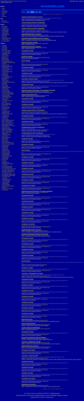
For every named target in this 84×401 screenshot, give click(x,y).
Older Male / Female (6, 144)
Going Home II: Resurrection (28, 46)
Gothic (3, 105)
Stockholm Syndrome (6, 163)
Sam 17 (23, 60)
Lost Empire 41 (25, 307)
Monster (4, 138)
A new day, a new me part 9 (28, 94)
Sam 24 (23, 261)
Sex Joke (4, 39)
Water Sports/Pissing (6, 186)
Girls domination (5, 104)
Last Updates (5, 11)
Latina (3, 117)
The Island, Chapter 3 (26, 327)
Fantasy (4, 31)
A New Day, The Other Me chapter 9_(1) (30, 16)
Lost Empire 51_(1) (26, 185)
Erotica (3, 86)
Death (3, 79)
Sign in (10, 2)
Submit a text (59, 395)
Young (3, 190)
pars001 (31, 50)
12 (60, 14)
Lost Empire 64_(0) (26, 378)
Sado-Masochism (5, 155)
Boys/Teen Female (6, 66)
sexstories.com (52, 6)
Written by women (6, 188)
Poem (3, 37)
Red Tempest (45, 234)
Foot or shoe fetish (6, 100)
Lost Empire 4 (25, 372)
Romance (4, 154)
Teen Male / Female (6, 170)
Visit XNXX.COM (30, 395)
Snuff (3, 161)
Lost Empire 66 (25, 84)
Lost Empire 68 (25, 67)
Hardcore (4, 108)
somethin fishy (41, 127)
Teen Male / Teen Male (7, 171)
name (28, 12)
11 (58, 14)
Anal (3, 48)
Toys (3, 178)
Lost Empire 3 (25, 138)
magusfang (38, 46)
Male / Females (5, 121)
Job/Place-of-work (6, 113)
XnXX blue (4, 20)
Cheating (4, 67)
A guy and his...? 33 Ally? (27, 355)
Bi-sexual (4, 56)
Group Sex (4, 107)
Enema (3, 84)
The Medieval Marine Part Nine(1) (29, 127)
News (3, 35)
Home (3, 8)
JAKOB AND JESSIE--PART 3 (28, 229)
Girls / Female (5, 103)
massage (4, 133)
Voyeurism (4, 184)
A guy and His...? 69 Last (27, 78)
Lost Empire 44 (25, 302)
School (3, 158)
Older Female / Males (6, 142)
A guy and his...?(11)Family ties (28, 341)
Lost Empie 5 (24, 73)
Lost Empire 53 (25, 195)
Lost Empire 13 (25, 144)
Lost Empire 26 (25, 249)
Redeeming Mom (25, 384)
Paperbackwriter (36, 327)
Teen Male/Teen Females (7, 175)
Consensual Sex (5, 71)
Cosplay (4, 73)
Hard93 (35, 42)
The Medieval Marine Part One (28, 133)
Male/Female (5, 128)
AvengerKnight (41, 22)
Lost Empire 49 (25, 331)
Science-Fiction (5, 38)
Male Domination (5, 124)
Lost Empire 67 (25, 162)
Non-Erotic (4, 141)
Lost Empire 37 (25, 98)
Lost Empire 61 (25, 212)
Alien (3, 46)
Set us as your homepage (51, 395)
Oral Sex (4, 145)
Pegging (4, 146)
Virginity (3, 183)
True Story (4, 41)
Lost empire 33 (25, 179)
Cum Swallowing (5, 77)
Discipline (4, 80)
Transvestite (4, 182)
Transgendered (5, 179)
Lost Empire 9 (25, 285)
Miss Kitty (24, 56)
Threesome (4, 176)
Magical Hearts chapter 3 (27, 42)
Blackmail (4, 58)
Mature (3, 136)
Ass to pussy (4, 52)
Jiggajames (43, 337)
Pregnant (4, 149)
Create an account (4, 2)
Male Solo (4, 126)
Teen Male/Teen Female (7, 174)
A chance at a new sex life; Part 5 (29, 28)
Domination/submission (7, 82)
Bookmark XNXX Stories (40, 395)
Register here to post (55, 393)
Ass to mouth (5, 50)
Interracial (4, 112)
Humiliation (4, 111)
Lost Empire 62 (25, 174)
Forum (76, 1)
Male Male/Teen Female (7, 125)
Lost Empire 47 (25, 313)
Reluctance (4, 151)
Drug (3, 83)
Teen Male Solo (5, 172)
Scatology (4, 157)
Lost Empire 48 (25, 50)
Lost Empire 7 (25, 267)
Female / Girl (5, 91)
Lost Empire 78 (25, 296)
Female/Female (5, 96)
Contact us (4, 16)
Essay (3, 27)
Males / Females (5, 132)
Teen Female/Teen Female (7, 169)
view (36, 12)
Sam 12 (23, 150)
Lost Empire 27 (25, 218)
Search (3, 13)
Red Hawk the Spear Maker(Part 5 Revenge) (31, 234)
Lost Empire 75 (25, 168)
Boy (3, 63)
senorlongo (38, 34)
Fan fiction (4, 90)
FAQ (3, 15)
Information (4, 34)
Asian (3, 49)
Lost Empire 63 (25, 279)
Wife (3, 187)
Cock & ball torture (6, 69)
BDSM (3, 54)
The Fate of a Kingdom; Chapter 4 (29, 22)
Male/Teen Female (6, 129)
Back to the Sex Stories (21, 395)
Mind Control (4, 137)
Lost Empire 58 (25, 255)
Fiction (3, 33)
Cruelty (3, 74)
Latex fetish (4, 116)
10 (56, 14)
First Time (4, 98)
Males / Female (5, 130)
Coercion (4, 70)
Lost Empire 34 (25, 201)
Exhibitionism (5, 87)
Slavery (3, 159)
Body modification (6, 61)
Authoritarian (4, 53)
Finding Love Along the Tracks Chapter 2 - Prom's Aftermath (35, 90)
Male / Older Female (6, 123)
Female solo (4, 95)
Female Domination (6, 92)
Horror (3, 109)
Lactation (4, 115)
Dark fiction (4, 78)
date (40, 12)
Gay (3, 101)
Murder (3, 140)
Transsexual (4, 180)
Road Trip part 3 (25, 319)
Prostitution (4, 150)
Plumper (4, 147)
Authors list (4, 12)
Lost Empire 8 (25, 206)
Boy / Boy (4, 65)
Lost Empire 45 (25, 121)
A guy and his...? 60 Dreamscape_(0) (30, 273)
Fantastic (4, 30)
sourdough (30, 56)
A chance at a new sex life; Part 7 (29, 110)
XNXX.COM (72, 1)
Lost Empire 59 (25, 367)
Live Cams (81, 1)
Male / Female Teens (6, 120)
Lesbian (3, 119)
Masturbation (5, 134)
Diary (3, 26)
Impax (34, 323)
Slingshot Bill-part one (27, 345)
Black (3, 57)
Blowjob (3, 59)
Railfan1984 (52, 90)
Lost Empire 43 (25, 238)
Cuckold (4, 75)
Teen (3, 165)
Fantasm (4, 29)
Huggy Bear (33, 384)
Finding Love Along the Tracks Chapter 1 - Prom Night (33, 191)
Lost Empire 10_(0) (26, 350)
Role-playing (4, 153)
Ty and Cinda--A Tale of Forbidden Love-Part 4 (32, 38)
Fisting (3, 99)
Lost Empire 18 (25, 104)
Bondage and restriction (7, 62)
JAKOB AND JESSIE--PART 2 (28, 34)
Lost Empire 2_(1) (25, 224)
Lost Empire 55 (25, 290)
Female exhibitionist (6, 94)
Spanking (4, 162)
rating (32, 12)
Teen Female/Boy (5, 167)
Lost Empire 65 (25, 115)
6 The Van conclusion (26, 323)
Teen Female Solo (6, 166)
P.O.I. (41, 16)
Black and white (5, 22)
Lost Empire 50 (25, 243)
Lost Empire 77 (25, 157)
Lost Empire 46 (25, 361)
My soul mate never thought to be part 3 (30, 337)
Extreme (4, 88)
